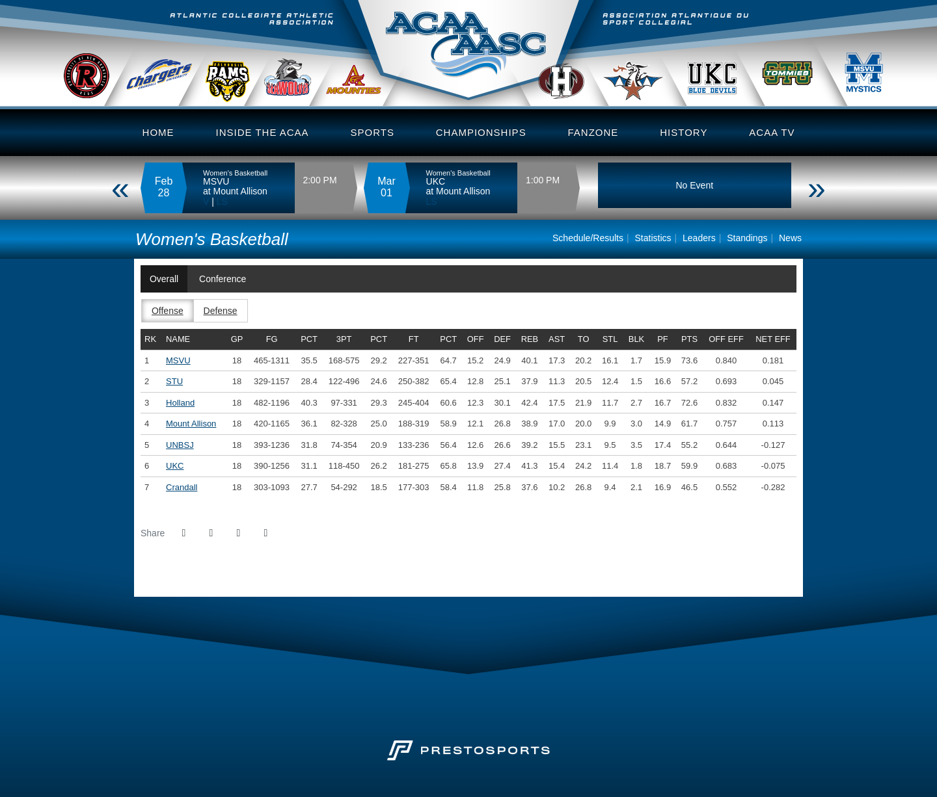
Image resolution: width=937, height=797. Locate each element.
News (790, 238)
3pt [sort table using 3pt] (344, 339)
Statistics (653, 238)
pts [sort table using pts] (689, 339)
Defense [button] (221, 311)
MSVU (870, 71)
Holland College (577, 71)
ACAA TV (771, 132)
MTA (367, 71)
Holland (180, 403)
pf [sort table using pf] (662, 339)
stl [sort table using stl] (610, 339)
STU (800, 71)
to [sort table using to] (584, 339)
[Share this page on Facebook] (183, 533)
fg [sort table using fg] (272, 339)
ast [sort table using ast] (557, 339)
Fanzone (593, 132)
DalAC (240, 71)
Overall (164, 279)
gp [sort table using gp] (237, 339)
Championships (481, 132)
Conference (222, 279)
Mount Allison (191, 423)
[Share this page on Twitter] (210, 533)
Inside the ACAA (262, 132)
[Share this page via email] (238, 533)
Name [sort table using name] (178, 339)
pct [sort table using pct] (309, 339)
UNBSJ (302, 71)
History (683, 132)
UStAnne (644, 71)
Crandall (172, 71)
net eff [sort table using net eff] (772, 339)
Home (158, 132)
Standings (747, 238)
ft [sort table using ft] (414, 339)
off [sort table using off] (475, 339)
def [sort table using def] (502, 339)
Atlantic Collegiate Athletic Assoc (468, 54)
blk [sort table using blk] (636, 339)
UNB (93, 71)
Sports (372, 132)
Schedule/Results (587, 238)
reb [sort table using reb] (529, 339)
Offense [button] (167, 311)
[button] (265, 533)
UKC (724, 71)
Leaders (699, 238)
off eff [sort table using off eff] (726, 339)
